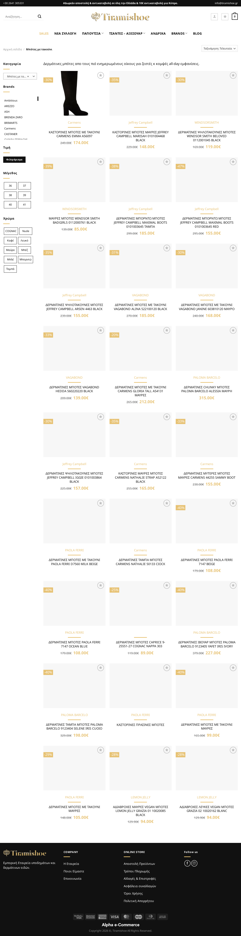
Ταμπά (10, 269)
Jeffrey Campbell (141, 122)
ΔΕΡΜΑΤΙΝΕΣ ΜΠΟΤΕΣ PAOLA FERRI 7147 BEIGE (207, 562)
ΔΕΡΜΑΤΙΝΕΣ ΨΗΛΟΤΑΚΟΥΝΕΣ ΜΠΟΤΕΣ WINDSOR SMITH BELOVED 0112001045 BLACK (207, 136)
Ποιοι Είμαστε (74, 871)
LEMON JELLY (140, 797)
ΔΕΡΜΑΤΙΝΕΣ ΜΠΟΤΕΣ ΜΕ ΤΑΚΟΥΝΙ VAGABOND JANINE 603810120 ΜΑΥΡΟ (207, 307)
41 (24, 204)
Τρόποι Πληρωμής (137, 871)
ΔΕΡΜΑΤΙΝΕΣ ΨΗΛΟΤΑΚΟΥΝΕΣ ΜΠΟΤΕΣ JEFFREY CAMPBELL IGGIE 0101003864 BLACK (74, 477)
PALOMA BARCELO (206, 378)
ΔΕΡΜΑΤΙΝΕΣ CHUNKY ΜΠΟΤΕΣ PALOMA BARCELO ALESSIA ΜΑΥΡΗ (206, 389)
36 (10, 186)
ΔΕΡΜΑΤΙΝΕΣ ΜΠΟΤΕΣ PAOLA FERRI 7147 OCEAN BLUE (74, 644)
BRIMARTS (10, 123)
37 (24, 186)
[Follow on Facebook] (187, 863)
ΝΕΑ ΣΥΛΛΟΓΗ (65, 33)
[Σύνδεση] (214, 16)
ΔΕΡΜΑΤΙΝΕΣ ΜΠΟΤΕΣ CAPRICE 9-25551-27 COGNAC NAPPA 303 (140, 644)
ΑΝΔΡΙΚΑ (158, 33)
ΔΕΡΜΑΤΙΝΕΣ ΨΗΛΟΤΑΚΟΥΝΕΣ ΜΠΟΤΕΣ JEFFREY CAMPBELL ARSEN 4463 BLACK (74, 307)
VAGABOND (140, 295)
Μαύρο (10, 250)
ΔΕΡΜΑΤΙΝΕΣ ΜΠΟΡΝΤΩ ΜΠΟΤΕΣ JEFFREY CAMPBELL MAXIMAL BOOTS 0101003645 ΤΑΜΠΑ (140, 222)
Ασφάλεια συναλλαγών (140, 886)
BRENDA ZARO (13, 117)
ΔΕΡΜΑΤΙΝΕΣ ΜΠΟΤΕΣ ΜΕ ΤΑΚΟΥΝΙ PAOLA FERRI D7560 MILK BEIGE (74, 562)
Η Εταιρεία (71, 864)
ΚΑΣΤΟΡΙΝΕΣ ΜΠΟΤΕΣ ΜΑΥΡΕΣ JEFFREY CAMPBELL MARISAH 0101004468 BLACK (140, 136)
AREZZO (9, 106)
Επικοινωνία (72, 878)
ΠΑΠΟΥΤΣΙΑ (93, 33)
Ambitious (10, 100)
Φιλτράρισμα (14, 159)
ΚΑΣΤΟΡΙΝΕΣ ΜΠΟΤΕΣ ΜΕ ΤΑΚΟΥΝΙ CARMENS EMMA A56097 (74, 134)
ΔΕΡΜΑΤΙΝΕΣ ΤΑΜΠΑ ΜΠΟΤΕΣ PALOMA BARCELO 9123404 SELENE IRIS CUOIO (74, 727)
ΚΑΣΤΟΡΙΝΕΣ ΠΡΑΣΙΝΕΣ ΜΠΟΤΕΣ (140, 725)
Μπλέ (10, 259)
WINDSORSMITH (207, 122)
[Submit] (39, 16)
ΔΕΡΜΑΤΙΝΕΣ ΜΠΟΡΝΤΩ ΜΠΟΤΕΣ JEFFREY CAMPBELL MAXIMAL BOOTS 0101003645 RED (206, 222)
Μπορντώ (26, 259)
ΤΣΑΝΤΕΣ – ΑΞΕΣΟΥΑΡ (127, 33)
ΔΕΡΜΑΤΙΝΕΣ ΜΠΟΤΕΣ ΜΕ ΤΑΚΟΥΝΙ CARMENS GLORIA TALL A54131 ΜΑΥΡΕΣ (140, 391)
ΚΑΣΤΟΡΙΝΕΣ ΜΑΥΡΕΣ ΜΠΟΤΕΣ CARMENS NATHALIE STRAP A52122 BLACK (140, 477)
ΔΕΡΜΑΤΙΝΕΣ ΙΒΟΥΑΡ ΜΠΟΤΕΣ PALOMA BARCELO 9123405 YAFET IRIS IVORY (206, 644)
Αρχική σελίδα (12, 49)
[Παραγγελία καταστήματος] (219, 48)
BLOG (197, 33)
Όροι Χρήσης (133, 893)
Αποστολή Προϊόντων (139, 864)
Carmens (10, 128)
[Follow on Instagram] (194, 863)
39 (24, 195)
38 (10, 195)
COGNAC (11, 231)
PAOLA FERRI (74, 550)
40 (10, 204)
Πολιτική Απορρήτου (139, 901)
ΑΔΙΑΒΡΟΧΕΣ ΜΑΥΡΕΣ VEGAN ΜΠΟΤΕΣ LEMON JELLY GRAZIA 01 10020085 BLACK (140, 811)
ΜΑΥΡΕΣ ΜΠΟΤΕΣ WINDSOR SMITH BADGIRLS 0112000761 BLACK (74, 220)
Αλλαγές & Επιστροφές (140, 878)
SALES (44, 33)
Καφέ (10, 240)
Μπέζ (24, 250)
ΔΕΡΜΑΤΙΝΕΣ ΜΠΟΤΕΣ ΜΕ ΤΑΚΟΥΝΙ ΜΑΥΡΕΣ (206, 727)
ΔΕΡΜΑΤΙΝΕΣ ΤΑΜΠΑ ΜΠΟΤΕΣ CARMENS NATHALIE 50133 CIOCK (140, 562)
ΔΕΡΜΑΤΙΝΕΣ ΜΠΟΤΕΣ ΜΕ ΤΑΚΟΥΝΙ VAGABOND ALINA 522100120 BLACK (140, 307)
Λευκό (24, 240)
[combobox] (20, 76)
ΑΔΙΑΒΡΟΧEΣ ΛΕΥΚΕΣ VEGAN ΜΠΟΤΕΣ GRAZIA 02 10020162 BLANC (207, 809)
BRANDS (179, 33)
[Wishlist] (224, 16)
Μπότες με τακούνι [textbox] (19, 76)
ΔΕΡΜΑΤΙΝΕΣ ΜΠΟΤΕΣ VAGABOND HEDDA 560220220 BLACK (74, 389)
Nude (25, 231)
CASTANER (10, 134)
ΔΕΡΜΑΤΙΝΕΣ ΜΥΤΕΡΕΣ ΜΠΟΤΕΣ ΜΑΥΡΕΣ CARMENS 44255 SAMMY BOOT (206, 476)
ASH (6, 112)
